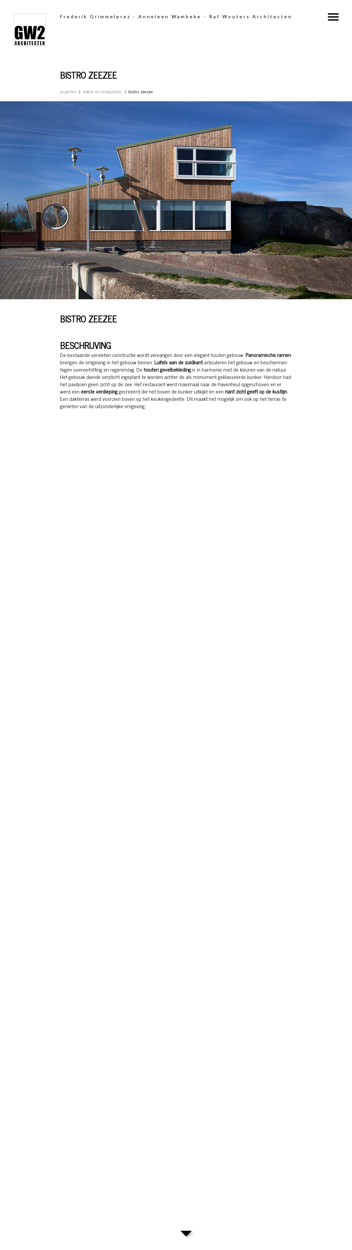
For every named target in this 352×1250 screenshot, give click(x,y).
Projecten (68, 91)
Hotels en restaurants (102, 91)
